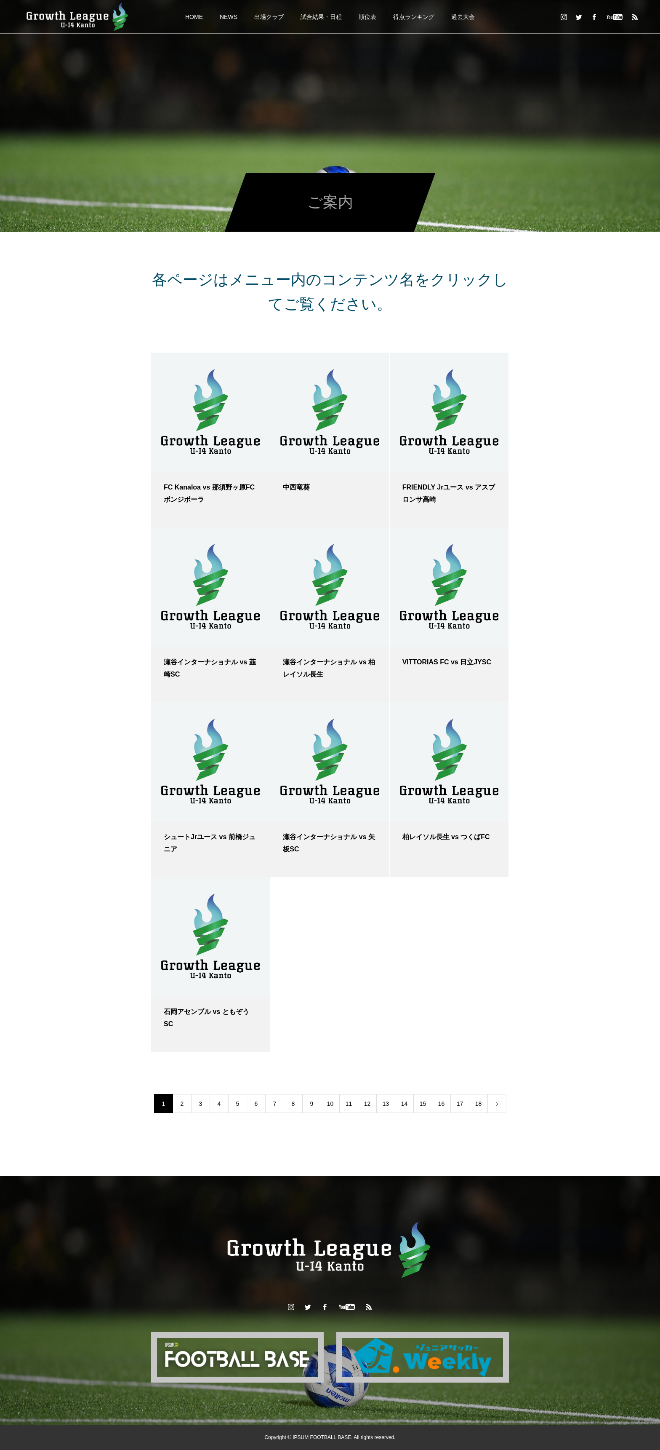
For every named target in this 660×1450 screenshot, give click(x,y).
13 (386, 1103)
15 (423, 1103)
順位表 (367, 16)
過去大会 (463, 16)
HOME (194, 16)
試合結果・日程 (321, 16)
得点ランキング (413, 16)
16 (441, 1103)
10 (330, 1103)
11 (349, 1103)
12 (367, 1103)
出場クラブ (269, 16)
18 (478, 1103)
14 (404, 1103)
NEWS (228, 16)
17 (460, 1103)
